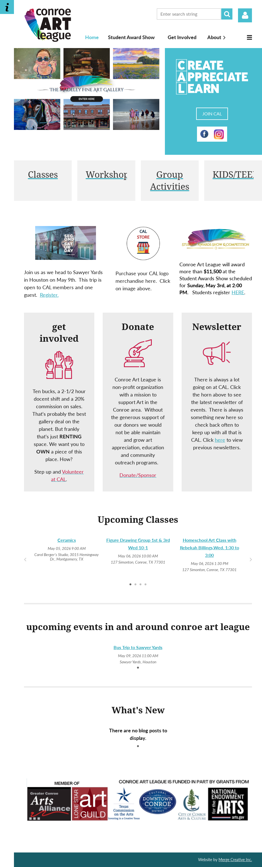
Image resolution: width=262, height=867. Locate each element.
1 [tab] (131, 584)
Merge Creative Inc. (235, 859)
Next (250, 559)
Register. (49, 295)
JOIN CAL (212, 113)
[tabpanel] (66, 549)
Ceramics (66, 540)
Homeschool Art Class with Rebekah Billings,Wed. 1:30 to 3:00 (209, 547)
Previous (25, 559)
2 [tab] (136, 584)
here (220, 440)
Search (226, 14)
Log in (245, 15)
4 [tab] (146, 584)
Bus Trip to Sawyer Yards (138, 647)
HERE (238, 292)
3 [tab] (141, 584)
